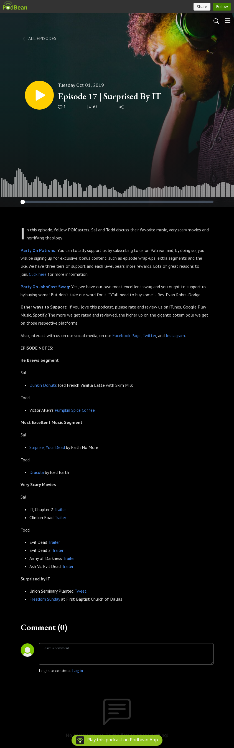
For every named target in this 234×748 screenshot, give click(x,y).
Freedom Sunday (44, 599)
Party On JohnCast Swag (45, 286)
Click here (38, 274)
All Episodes (39, 38)
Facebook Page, (126, 335)
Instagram (175, 335)
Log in (77, 670)
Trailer (60, 509)
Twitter (149, 335)
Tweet (81, 591)
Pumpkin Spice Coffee (75, 410)
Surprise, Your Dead (47, 447)
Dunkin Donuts (43, 385)
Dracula (36, 472)
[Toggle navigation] (227, 20)
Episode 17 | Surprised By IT (109, 96)
